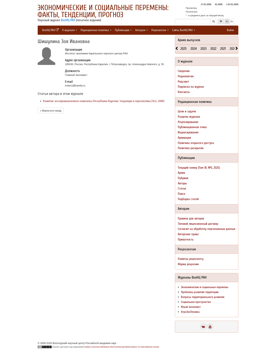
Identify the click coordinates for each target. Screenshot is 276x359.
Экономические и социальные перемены (204, 287)
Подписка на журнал (191, 87)
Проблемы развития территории (199, 292)
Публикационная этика (192, 127)
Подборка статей (188, 199)
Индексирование (188, 132)
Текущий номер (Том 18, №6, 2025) (199, 168)
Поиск (181, 194)
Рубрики (183, 178)
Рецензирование (188, 122)
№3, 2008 (157, 100)
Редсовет (183, 81)
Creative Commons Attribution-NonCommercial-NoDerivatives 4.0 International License (121, 347)
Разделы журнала (189, 117)
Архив (181, 173)
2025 (183, 49)
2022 (213, 49)
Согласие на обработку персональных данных (206, 229)
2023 (203, 49)
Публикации (123, 30)
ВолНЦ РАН (68, 20)
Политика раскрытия (190, 148)
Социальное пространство (196, 302)
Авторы (182, 183)
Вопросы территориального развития (202, 297)
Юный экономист (191, 307)
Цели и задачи (187, 111)
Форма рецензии (188, 264)
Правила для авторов (191, 218)
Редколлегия (186, 76)
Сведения (184, 71)
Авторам (141, 30)
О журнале (69, 30)
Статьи (182, 188)
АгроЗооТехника (190, 311)
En (231, 21)
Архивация (184, 138)
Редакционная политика (96, 30)
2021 (223, 49)
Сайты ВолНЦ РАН (183, 30)
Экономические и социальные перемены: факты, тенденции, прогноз (102, 11)
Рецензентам (160, 30)
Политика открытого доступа (196, 143)
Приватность (185, 239)
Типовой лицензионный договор (198, 224)
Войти (230, 30)
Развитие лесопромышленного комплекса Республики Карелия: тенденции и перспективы (97, 100)
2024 (193, 49)
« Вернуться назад (50, 110)
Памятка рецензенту (190, 259)
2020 (233, 49)
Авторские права (188, 234)
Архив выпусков (189, 40)
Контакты (184, 92)
